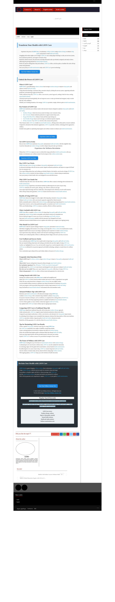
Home (29, 43)
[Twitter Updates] (94, 1)
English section (48, 16)
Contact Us (28, 16)
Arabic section (60, 16)
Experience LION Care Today (47, 214)
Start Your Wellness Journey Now (29, 104)
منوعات (85, 56)
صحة (84, 54)
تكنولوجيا (85, 51)
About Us (37, 16)
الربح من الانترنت (87, 49)
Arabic (84, 44)
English (84, 47)
